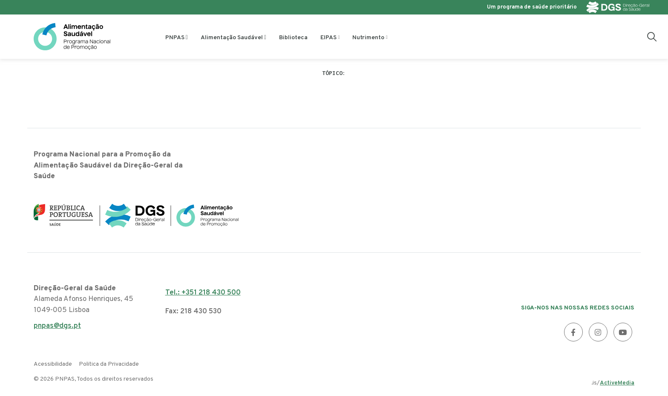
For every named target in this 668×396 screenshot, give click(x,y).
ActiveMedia (617, 383)
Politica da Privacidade (109, 364)
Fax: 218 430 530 (193, 311)
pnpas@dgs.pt (57, 328)
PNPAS (174, 37)
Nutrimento (368, 37)
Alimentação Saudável (232, 37)
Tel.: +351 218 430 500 (203, 293)
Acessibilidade (53, 364)
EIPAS (328, 37)
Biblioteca (293, 37)
